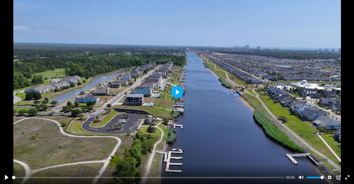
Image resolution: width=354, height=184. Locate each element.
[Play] (7, 177)
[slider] (148, 177)
